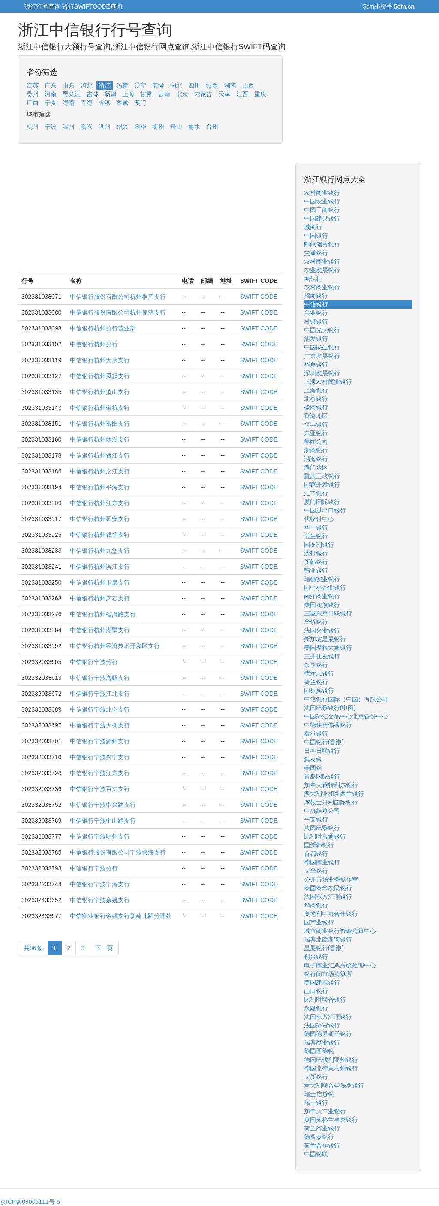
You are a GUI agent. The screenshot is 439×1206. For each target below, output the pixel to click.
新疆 (111, 94)
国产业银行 (319, 922)
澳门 (140, 102)
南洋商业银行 (322, 596)
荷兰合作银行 (322, 1145)
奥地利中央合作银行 (331, 913)
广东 (51, 85)
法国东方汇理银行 (328, 896)
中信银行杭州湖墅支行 (100, 630)
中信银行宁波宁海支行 (100, 884)
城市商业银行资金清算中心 (340, 930)
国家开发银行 (322, 484)
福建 (122, 85)
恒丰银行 (316, 424)
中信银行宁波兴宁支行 (100, 757)
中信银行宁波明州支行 (100, 836)
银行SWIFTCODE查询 (92, 6)
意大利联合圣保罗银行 (334, 1085)
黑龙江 (72, 94)
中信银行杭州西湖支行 (100, 439)
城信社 (313, 278)
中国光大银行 (322, 330)
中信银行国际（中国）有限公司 (346, 699)
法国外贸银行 (322, 1025)
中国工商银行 (322, 209)
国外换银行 (319, 690)
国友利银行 (319, 544)
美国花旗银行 (322, 604)
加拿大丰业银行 (325, 1111)
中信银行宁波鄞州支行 (100, 741)
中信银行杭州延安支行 (100, 518)
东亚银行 (316, 433)
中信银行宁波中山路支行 (103, 820)
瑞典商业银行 (322, 1042)
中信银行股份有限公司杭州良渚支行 (118, 312)
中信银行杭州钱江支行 (100, 455)
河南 (51, 94)
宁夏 (51, 102)
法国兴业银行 (322, 630)
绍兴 (122, 126)
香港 (105, 102)
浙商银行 (316, 450)
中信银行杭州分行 (94, 344)
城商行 (313, 227)
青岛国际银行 (322, 776)
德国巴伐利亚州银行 (331, 1059)
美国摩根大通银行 (328, 647)
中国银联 (316, 1154)
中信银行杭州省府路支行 (103, 614)
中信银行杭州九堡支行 (100, 550)
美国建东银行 (322, 982)
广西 (33, 102)
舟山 (176, 126)
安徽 (158, 85)
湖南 (230, 85)
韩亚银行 (316, 570)
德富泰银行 (319, 1136)
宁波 (51, 126)
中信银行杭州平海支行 (100, 487)
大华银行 (316, 870)
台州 (212, 126)
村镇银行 (316, 321)
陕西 (212, 85)
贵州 (33, 94)
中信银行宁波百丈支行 (100, 788)
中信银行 (316, 304)
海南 (69, 102)
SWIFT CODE (259, 296)
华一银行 (316, 527)
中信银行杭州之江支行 (100, 471)
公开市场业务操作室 (331, 879)
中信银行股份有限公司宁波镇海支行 (118, 852)
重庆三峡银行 (322, 476)
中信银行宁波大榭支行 (100, 725)
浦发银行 (316, 338)
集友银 (313, 759)
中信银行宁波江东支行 (100, 773)
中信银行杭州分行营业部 (103, 328)
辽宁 (140, 85)
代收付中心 (319, 518)
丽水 (194, 126)
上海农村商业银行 (328, 381)
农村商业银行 (322, 192)
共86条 (33, 948)
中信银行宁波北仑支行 (100, 709)
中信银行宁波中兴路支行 (103, 804)
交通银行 (316, 252)
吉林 (93, 94)
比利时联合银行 (325, 999)
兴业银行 (316, 312)
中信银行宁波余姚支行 (100, 900)
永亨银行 (316, 664)
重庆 (260, 94)
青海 (87, 102)
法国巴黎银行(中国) (330, 707)
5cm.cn (404, 6)
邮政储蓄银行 (322, 244)
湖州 (105, 126)
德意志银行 (319, 673)
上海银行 (316, 390)
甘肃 (146, 94)
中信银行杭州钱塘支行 (100, 534)
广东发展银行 (322, 355)
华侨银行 (316, 621)
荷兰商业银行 (322, 1128)
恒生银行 (316, 536)
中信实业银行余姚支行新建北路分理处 (121, 915)
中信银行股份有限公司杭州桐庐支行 (118, 296)
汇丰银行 (316, 493)
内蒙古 (203, 94)
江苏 (33, 85)
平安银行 (316, 819)
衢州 (158, 126)
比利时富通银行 (325, 836)
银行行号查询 (42, 6)
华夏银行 (316, 364)
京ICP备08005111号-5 (30, 1201)
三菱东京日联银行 (328, 613)
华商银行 (316, 905)
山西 (248, 85)
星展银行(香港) (324, 948)
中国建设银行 (322, 218)
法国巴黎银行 (322, 827)
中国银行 (316, 235)
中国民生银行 (322, 347)
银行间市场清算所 (328, 973)
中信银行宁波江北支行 (100, 693)
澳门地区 (316, 467)
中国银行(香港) (324, 742)
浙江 (105, 85)
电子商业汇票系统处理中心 (340, 965)
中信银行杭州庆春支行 (100, 598)
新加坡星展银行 (325, 639)
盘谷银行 (316, 733)
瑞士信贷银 (319, 1094)
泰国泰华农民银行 (328, 888)
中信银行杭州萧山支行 (100, 391)
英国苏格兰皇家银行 (331, 1119)
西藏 (122, 102)
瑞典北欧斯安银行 (328, 939)
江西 (242, 94)
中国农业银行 (322, 201)
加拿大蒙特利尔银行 (331, 785)
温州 (69, 126)
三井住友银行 (322, 656)
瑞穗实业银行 (322, 579)
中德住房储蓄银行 (328, 724)
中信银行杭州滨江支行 (100, 566)
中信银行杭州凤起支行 (100, 376)
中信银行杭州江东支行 (100, 503)
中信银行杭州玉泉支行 (100, 582)
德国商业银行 (322, 862)
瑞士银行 (316, 1102)
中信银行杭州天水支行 (100, 360)
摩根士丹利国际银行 (331, 802)
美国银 (313, 767)
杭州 (33, 126)
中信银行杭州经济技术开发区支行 (115, 645)
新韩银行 (316, 561)
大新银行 (316, 1076)
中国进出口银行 (325, 510)
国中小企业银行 (325, 587)
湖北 (176, 85)
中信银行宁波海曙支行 (100, 677)
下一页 (104, 948)
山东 (69, 85)
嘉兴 (87, 126)
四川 (194, 85)
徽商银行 (316, 407)
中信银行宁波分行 (94, 661)
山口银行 (316, 991)
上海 (128, 94)
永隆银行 (316, 1008)
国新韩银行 (319, 845)
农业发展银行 (322, 270)
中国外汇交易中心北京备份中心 (346, 716)
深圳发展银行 (322, 373)
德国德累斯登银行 (328, 1033)
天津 (224, 94)
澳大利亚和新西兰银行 (334, 793)
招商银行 (316, 295)
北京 (182, 94)
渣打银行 (316, 553)
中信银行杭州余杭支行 (100, 407)
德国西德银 (319, 1051)
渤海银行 (316, 458)
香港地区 (316, 415)
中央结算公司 (322, 810)
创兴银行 (316, 956)
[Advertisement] (150, 212)
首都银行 (316, 853)
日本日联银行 (322, 750)
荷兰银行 (316, 682)
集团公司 (316, 441)
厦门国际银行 (322, 501)
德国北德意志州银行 (331, 1068)
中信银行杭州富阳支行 (100, 423)
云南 (164, 94)
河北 (87, 85)
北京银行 (316, 398)
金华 (140, 126)
